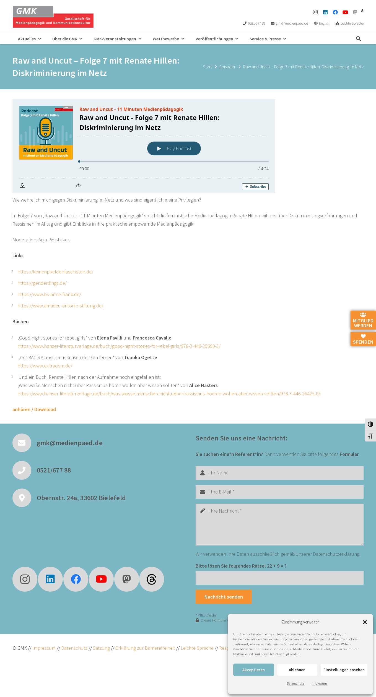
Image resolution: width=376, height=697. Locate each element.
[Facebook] (335, 12)
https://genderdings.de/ (42, 283)
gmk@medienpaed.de (70, 442)
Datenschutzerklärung (336, 554)
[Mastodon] (355, 12)
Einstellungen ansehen (344, 669)
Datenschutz (295, 683)
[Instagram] (315, 12)
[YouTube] (345, 12)
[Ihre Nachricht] (280, 524)
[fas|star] (151, 579)
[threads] (362, 10)
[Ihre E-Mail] (280, 492)
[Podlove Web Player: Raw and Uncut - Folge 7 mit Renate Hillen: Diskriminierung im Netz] (188, 146)
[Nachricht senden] (224, 597)
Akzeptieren (253, 669)
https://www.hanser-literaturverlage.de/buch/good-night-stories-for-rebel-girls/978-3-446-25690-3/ (119, 346)
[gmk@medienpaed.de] (24, 443)
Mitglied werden (363, 320)
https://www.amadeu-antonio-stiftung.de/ (60, 305)
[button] (365, 622)
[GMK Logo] (53, 17)
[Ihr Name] (280, 473)
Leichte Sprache (198, 648)
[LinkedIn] (325, 12)
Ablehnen (297, 669)
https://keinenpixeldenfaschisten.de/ (55, 271)
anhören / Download (34, 409)
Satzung (101, 648)
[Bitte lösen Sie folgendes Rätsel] (280, 578)
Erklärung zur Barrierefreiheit (145, 648)
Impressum (319, 683)
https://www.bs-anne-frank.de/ (49, 294)
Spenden (363, 339)
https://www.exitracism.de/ (44, 365)
